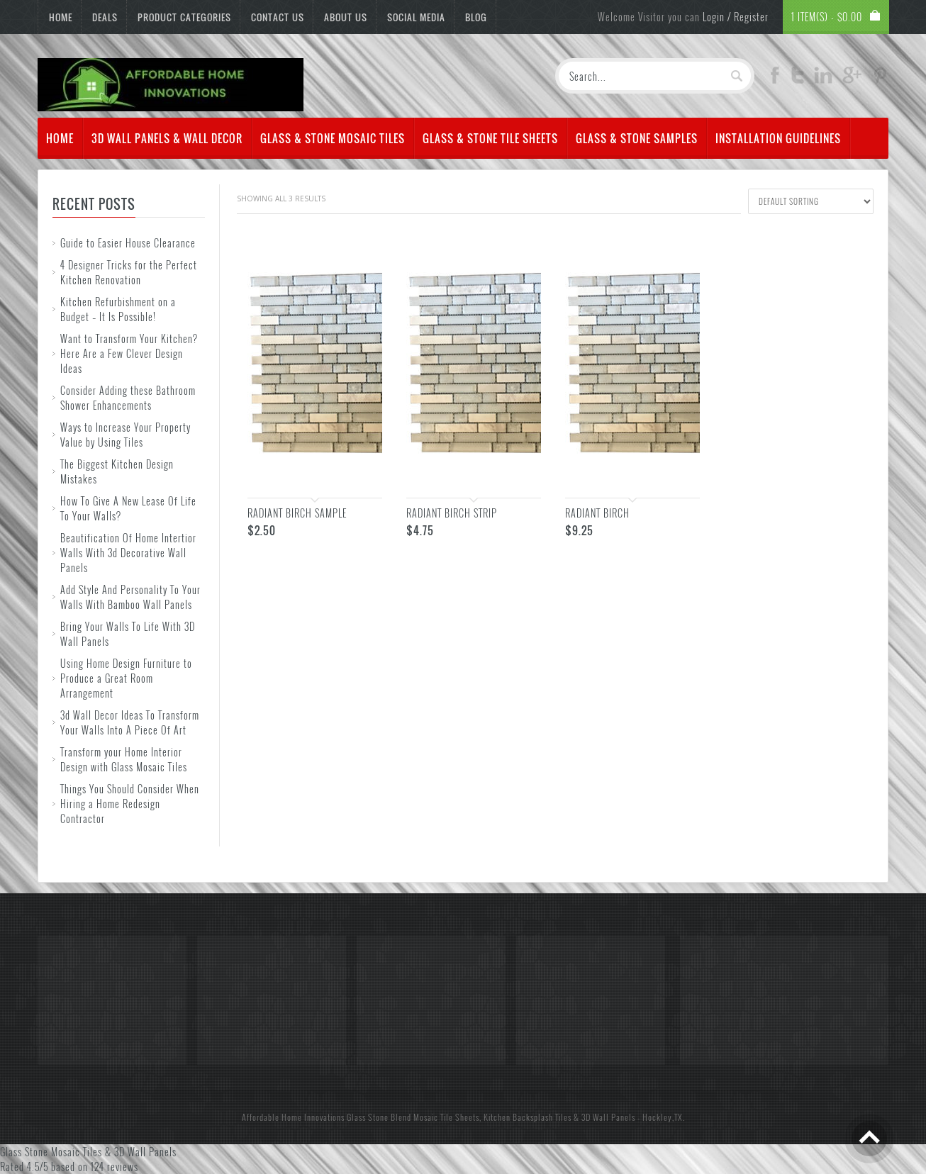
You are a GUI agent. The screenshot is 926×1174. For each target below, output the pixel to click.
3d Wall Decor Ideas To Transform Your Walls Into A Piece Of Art (129, 722)
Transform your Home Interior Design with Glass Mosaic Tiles (123, 759)
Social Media (416, 17)
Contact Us (277, 17)
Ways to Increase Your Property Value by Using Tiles (125, 434)
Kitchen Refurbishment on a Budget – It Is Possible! (118, 309)
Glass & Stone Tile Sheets (490, 138)
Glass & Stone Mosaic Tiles (332, 138)
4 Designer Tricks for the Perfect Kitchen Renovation (128, 272)
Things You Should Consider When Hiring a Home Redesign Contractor (129, 803)
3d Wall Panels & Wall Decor (166, 138)
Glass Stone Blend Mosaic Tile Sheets (413, 1117)
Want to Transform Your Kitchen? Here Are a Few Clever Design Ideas (129, 353)
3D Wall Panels (608, 1117)
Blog (476, 17)
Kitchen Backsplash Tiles (527, 1117)
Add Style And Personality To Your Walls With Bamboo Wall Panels (130, 597)
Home (60, 17)
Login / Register (736, 16)
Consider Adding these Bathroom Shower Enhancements (128, 398)
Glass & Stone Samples (637, 138)
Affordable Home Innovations (293, 1117)
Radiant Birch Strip (451, 512)
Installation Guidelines (778, 138)
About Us (345, 17)
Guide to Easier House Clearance (128, 242)
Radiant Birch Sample (297, 512)
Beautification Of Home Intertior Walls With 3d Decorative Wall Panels (128, 552)
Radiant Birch (597, 512)
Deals (105, 17)
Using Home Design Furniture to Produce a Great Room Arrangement (126, 678)
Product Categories (184, 17)
